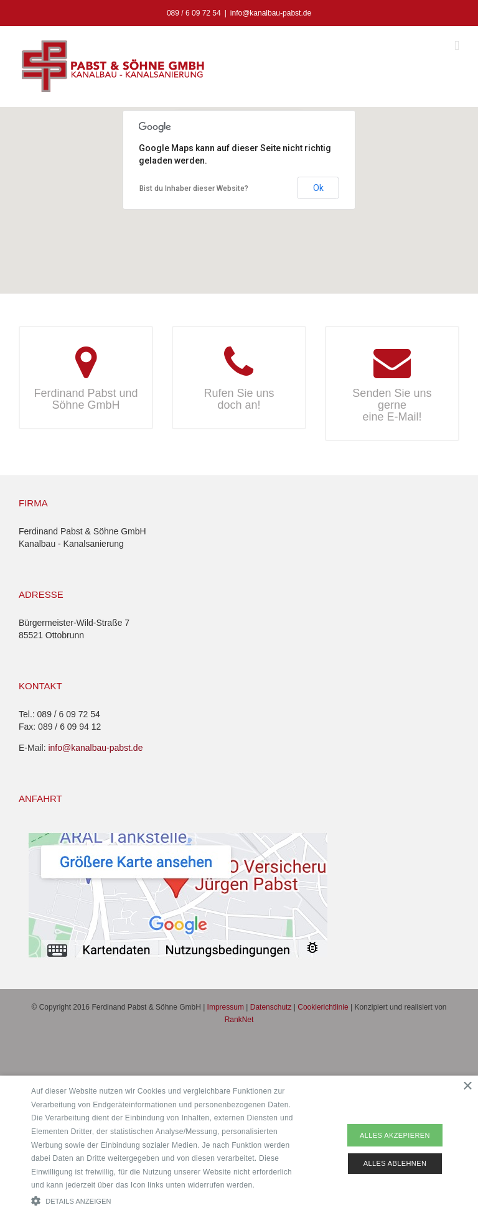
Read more (276, 1185)
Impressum (225, 1007)
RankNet (239, 1019)
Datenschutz (271, 1007)
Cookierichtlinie (323, 1007)
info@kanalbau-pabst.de (270, 13)
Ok (318, 188)
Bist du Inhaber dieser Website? (193, 188)
